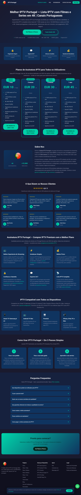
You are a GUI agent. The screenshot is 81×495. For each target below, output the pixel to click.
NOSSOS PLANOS (42, 2)
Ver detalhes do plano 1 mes (11, 127)
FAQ (50, 2)
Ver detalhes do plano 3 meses (30, 132)
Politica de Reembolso (71, 470)
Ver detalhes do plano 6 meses (50, 132)
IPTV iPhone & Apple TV (42, 472)
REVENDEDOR (56, 2)
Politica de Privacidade (71, 465)
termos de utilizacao (18, 283)
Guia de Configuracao (27, 484)
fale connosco (51, 173)
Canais (24, 477)
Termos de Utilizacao (71, 468)
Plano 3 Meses (26, 470)
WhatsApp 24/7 (55, 470)
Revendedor (25, 486)
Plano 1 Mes (25, 468)
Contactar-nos (55, 468)
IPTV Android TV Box (42, 468)
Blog (24, 482)
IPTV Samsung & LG (41, 465)
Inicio (24, 465)
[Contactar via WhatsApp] (77, 486)
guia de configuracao (40, 173)
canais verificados (66, 287)
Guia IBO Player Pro (41, 477)
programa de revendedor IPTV (49, 243)
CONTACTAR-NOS (66, 2)
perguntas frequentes (41, 285)
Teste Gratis (25, 479)
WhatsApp (76, 2)
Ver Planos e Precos (32, 32)
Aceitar (69, 490)
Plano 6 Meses (26, 472)
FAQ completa (55, 382)
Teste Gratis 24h (50, 32)
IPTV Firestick (40, 470)
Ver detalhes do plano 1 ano (70, 132)
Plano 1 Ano (25, 475)
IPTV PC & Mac (40, 475)
